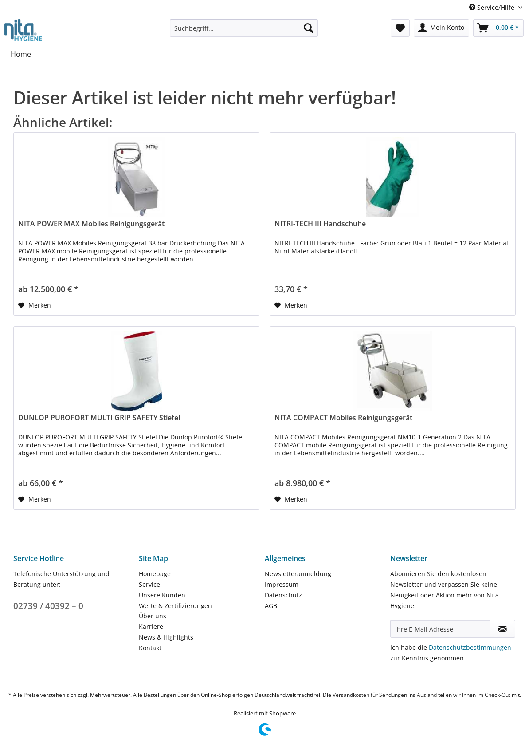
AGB (271, 605)
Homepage (155, 573)
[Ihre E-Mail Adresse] (440, 629)
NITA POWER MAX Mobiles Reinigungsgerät (91, 224)
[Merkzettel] (400, 28)
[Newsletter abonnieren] (502, 629)
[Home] (20, 54)
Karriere (151, 626)
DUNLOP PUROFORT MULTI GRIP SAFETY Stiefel (99, 418)
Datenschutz (283, 595)
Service (149, 584)
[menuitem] (244, 32)
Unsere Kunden (162, 595)
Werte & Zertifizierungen (175, 605)
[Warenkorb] (498, 28)
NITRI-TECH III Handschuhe (320, 224)
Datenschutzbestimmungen (470, 647)
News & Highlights (166, 637)
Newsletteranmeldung (298, 573)
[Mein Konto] (441, 28)
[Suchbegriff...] (244, 28)
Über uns (152, 616)
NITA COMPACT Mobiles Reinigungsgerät (343, 418)
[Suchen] (308, 28)
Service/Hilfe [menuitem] (492, 7)
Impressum (281, 584)
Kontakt (150, 648)
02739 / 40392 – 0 (48, 606)
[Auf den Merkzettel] (34, 305)
